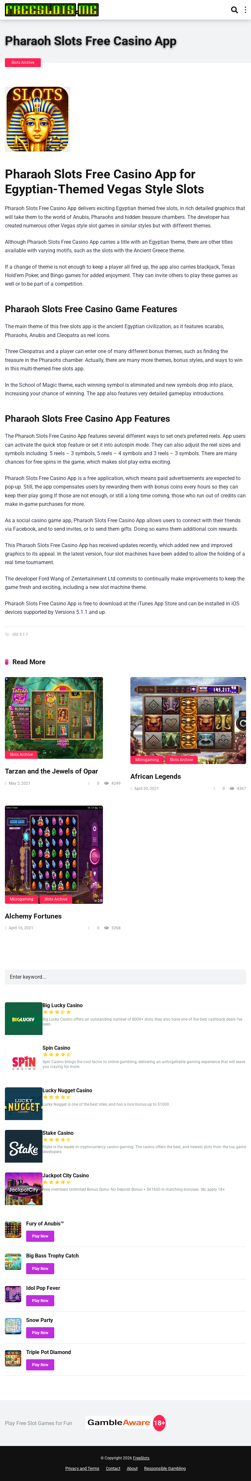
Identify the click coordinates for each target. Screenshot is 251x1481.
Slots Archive (22, 62)
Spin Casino (56, 1048)
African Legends (155, 776)
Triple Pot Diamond (48, 1352)
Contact (113, 1468)
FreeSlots (141, 1458)
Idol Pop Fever (43, 1288)
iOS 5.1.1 (20, 634)
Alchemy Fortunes (33, 916)
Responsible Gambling (165, 1468)
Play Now (40, 1236)
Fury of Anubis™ (45, 1224)
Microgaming (147, 760)
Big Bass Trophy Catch (52, 1256)
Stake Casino (58, 1133)
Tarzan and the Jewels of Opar (51, 771)
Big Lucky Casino (62, 1005)
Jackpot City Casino (65, 1175)
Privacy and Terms (82, 1468)
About (132, 1468)
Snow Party (39, 1320)
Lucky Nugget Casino (67, 1090)
